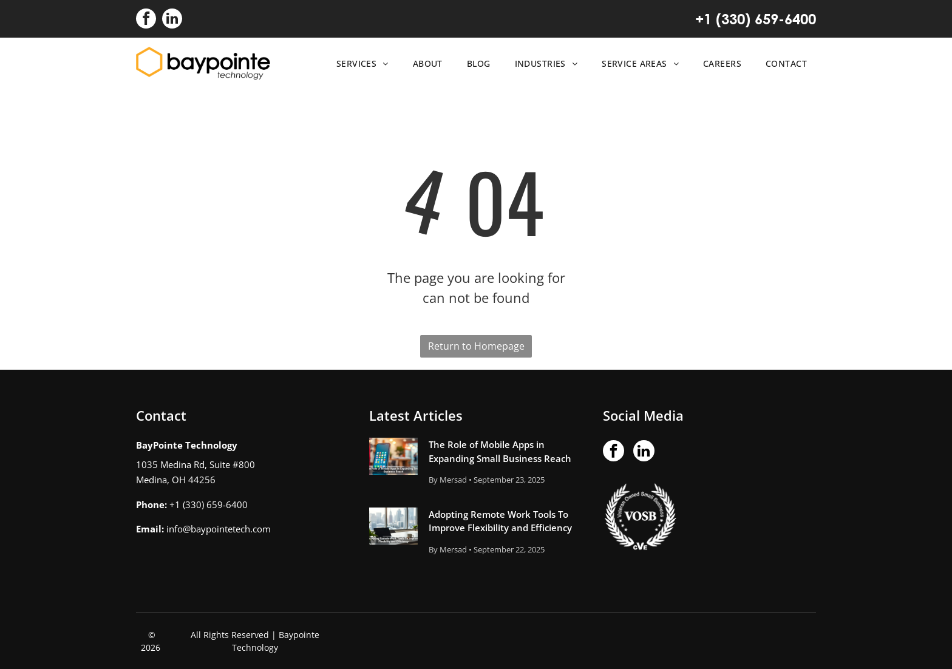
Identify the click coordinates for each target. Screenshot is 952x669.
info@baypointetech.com (218, 529)
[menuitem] (359, 63)
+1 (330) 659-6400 (755, 18)
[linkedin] (172, 20)
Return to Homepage (476, 346)
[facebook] (146, 20)
